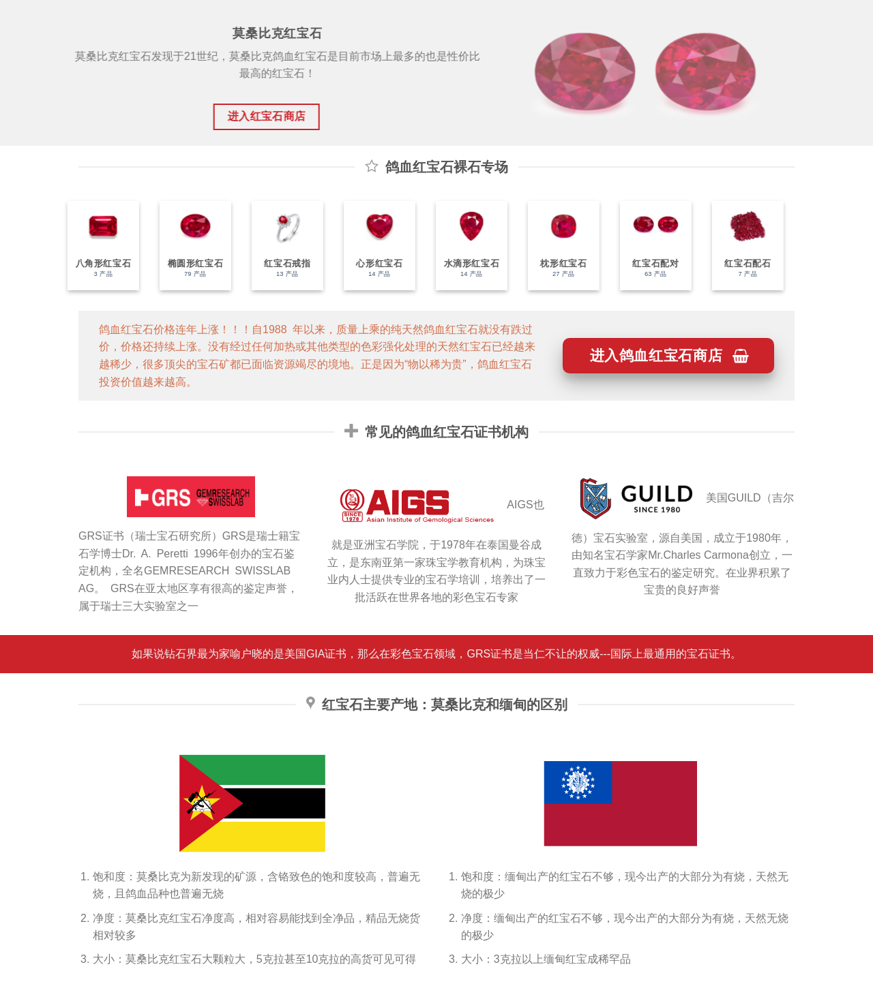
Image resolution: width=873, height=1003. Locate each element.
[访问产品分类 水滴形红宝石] (461, 245)
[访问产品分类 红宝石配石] (737, 245)
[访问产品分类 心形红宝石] (368, 245)
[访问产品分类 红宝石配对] (645, 245)
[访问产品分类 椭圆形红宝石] (184, 245)
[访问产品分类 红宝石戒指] (276, 245)
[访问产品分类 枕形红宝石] (553, 245)
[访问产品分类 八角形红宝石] (92, 245)
